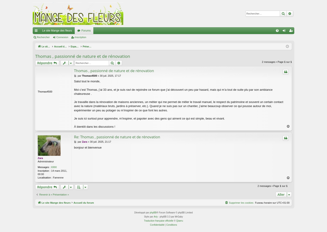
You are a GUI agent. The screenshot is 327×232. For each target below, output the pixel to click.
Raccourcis (37, 31)
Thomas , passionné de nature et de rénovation (82, 56)
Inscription (80, 37)
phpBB (153, 212)
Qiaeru (179, 221)
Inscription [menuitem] (292, 31)
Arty (156, 216)
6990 (54, 167)
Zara (40, 158)
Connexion (62, 37)
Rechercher (43, 37)
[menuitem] (277, 30)
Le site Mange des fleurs (57, 30)
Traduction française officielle (158, 221)
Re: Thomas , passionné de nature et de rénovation (117, 137)
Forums (86, 30)
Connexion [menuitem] (285, 31)
